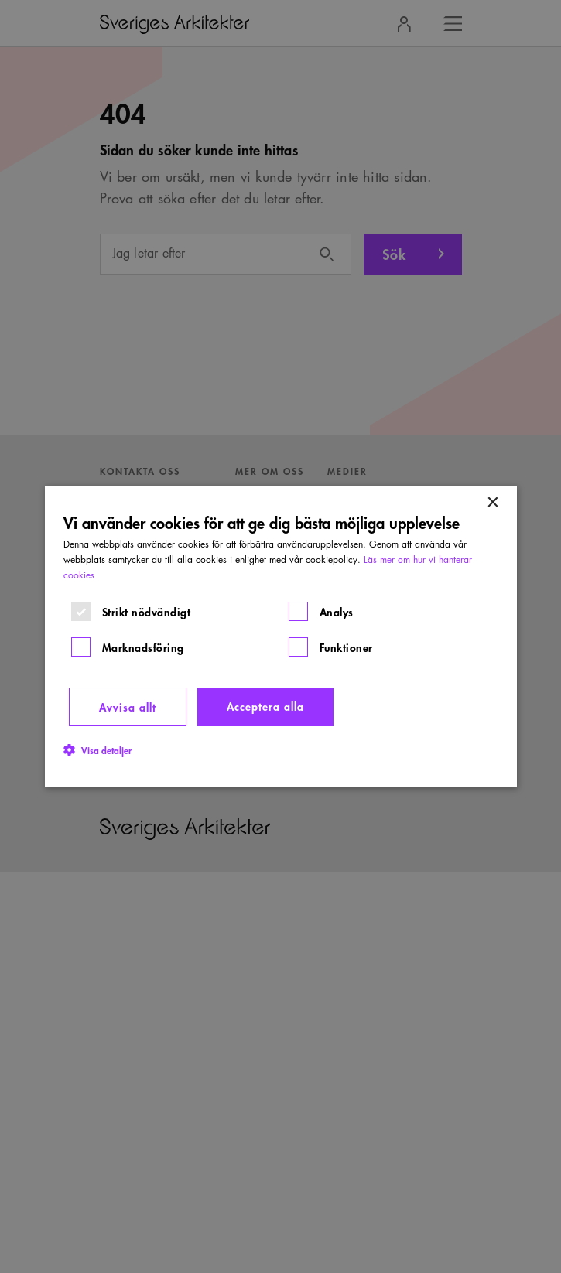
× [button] (492, 503)
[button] (97, 749)
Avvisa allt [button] (127, 706)
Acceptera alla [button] (265, 706)
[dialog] (281, 636)
